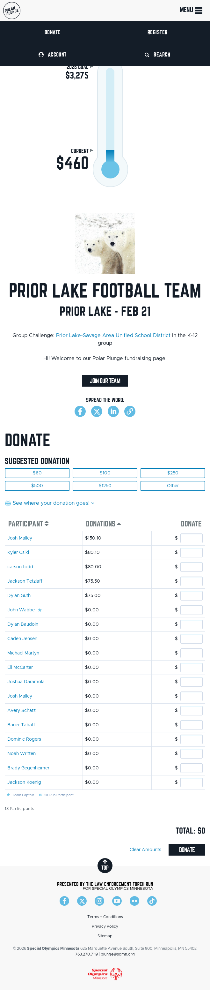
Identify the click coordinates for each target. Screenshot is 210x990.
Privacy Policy (105, 926)
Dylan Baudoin (22, 624)
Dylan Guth (19, 595)
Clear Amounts (145, 850)
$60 (37, 473)
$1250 (105, 486)
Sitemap (105, 936)
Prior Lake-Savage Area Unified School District (113, 335)
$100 (105, 473)
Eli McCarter (20, 667)
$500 (37, 486)
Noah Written (21, 754)
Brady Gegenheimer (28, 768)
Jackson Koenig (24, 782)
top (105, 865)
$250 (172, 473)
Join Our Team (105, 380)
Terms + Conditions (105, 917)
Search (157, 54)
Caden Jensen (22, 639)
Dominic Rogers (24, 739)
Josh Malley (19, 538)
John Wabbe (21, 610)
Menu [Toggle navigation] (192, 10)
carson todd (20, 567)
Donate (53, 32)
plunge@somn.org (118, 954)
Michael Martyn (23, 653)
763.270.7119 (86, 954)
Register (158, 32)
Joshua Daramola (26, 682)
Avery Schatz (21, 710)
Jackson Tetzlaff (24, 581)
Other (173, 486)
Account (53, 54)
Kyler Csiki (18, 552)
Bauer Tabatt (21, 725)
